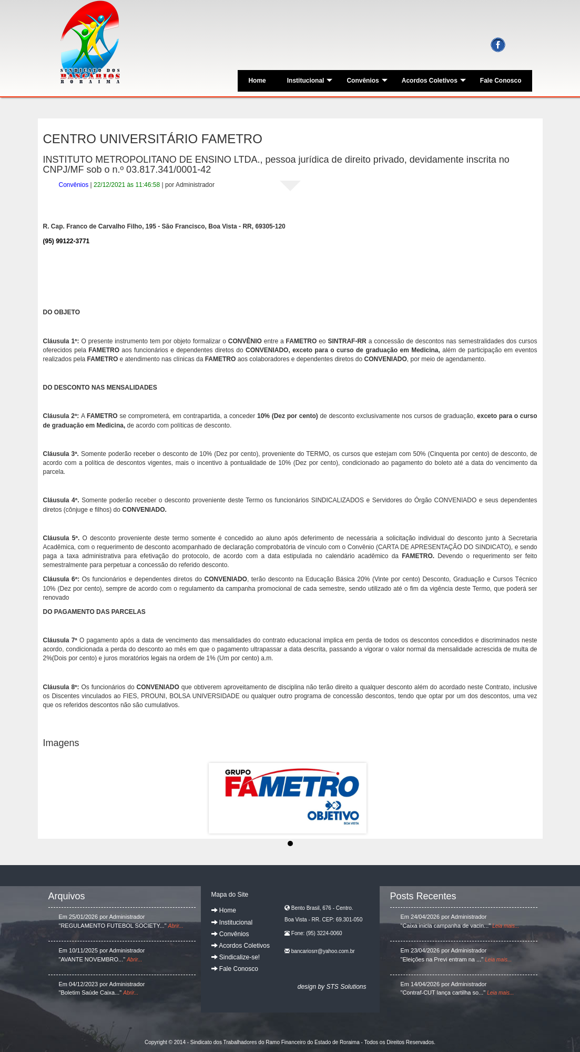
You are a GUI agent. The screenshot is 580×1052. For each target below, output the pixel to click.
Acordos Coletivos (434, 80)
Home (257, 80)
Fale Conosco (501, 80)
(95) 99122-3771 (66, 241)
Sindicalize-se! (235, 957)
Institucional (310, 80)
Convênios (367, 80)
